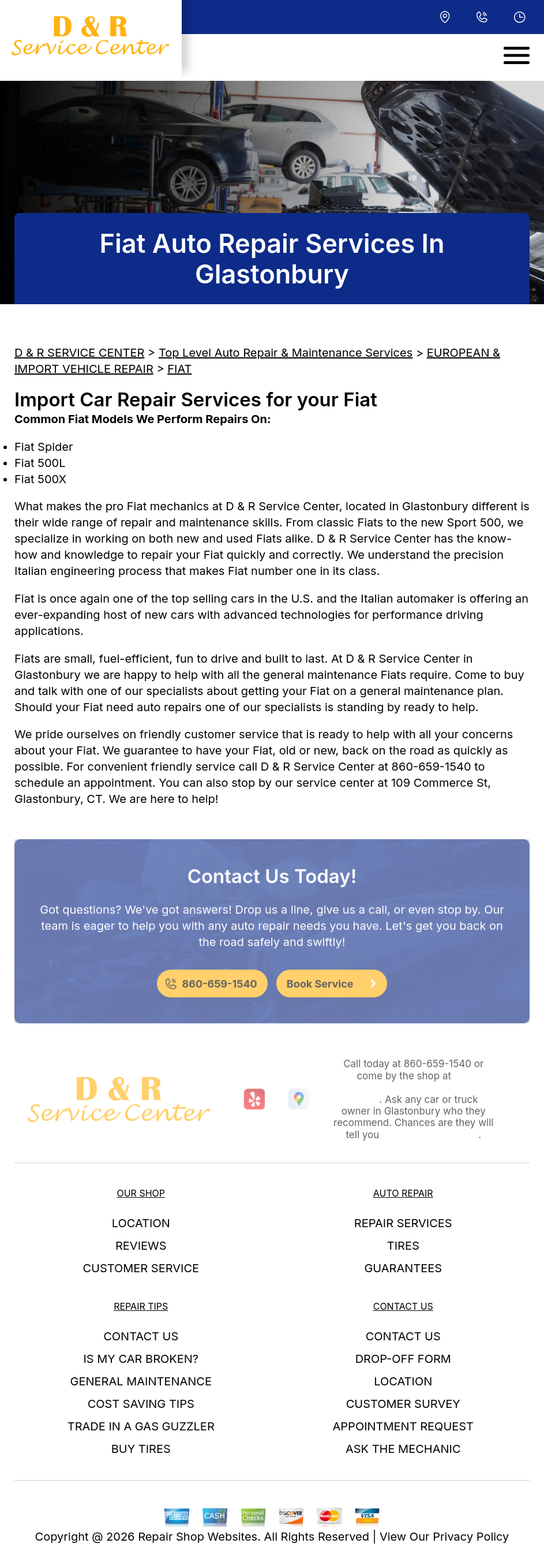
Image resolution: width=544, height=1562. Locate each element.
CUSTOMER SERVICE (140, 1268)
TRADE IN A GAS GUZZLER (141, 1426)
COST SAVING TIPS (141, 1404)
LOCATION (141, 1223)
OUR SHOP (141, 1193)
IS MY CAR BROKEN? (140, 1359)
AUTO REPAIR (403, 1193)
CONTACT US (140, 1336)
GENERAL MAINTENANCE (141, 1381)
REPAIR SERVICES (403, 1223)
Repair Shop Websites (197, 1537)
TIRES (403, 1246)
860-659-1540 (431, 766)
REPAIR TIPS (141, 1306)
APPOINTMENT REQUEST (403, 1426)
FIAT (179, 369)
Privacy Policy (471, 1537)
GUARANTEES (403, 1268)
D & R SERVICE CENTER (79, 353)
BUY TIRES (141, 1449)
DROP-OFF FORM (403, 1359)
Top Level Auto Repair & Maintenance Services (285, 353)
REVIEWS (141, 1246)
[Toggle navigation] (517, 55)
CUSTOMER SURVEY (403, 1404)
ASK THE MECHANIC (403, 1449)
